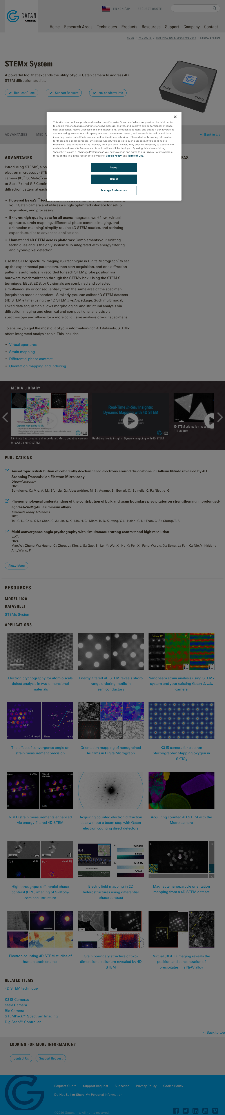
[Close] (175, 117)
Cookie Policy (114, 155)
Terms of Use (135, 155)
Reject (114, 178)
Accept (114, 167)
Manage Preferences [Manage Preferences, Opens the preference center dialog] (114, 190)
